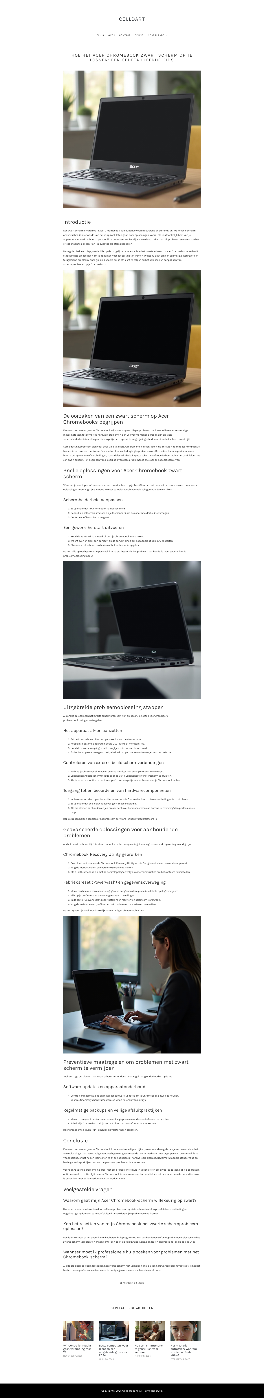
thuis (100, 35)
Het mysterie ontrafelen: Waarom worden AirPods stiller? (183, 1350)
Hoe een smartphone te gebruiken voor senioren (149, 1349)
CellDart (132, 19)
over (111, 35)
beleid (139, 35)
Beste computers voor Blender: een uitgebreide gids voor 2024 (113, 1350)
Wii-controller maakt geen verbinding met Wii (77, 1349)
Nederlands (156, 35)
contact (125, 35)
